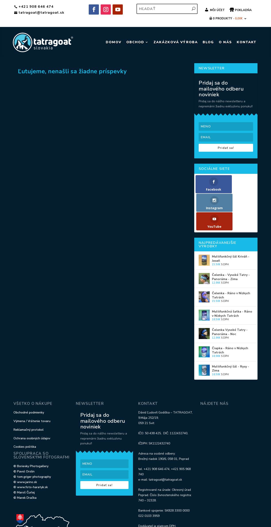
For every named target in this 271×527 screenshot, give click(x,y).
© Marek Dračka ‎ (25, 464)
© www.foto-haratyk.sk (30, 453)
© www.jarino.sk (25, 448)
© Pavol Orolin (24, 437)
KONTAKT (246, 42)
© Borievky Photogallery (30, 432)
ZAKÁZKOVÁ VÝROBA (176, 42)
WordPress (88, 514)
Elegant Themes (37, 514)
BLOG (208, 42)
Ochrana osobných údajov (31, 404)
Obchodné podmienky (28, 378)
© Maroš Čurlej (24, 458)
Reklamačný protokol (28, 395)
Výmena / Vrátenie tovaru (31, 387)
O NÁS (225, 42)
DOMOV (113, 42)
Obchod (135, 42)
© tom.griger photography (32, 442)
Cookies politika (24, 413)
